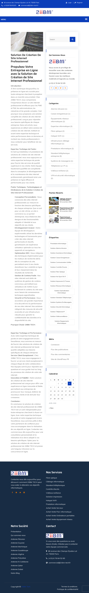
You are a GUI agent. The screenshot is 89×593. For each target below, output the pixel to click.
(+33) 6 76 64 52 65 (57, 83)
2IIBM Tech (25, 586)
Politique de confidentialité (67, 589)
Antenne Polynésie (18, 558)
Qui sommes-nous (18, 535)
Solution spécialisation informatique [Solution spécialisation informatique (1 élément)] (61, 292)
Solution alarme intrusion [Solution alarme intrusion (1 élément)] (59, 248)
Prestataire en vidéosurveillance (65, 217)
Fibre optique (56, 131)
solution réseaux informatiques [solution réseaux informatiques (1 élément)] (61, 286)
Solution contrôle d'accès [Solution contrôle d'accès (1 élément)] (59, 267)
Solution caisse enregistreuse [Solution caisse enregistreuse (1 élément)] (60, 258)
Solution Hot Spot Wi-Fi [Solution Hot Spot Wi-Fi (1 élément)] (58, 276)
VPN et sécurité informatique (63, 175)
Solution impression (54, 496)
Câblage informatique (55, 481)
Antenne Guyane (17, 543)
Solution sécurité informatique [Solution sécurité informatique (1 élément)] (60, 307)
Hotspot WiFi (56, 136)
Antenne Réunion (18, 539)
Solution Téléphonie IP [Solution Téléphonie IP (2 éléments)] (58, 312)
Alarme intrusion (58, 109)
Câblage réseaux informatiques (65, 199)
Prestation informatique (55, 504)
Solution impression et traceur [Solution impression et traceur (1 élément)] (60, 281)
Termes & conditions (69, 586)
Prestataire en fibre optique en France (66, 208)
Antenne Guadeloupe (19, 550)
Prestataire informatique (61, 148)
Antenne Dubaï (17, 569)
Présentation (16, 531)
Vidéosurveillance (58, 171)
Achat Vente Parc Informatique (58, 511)
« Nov (51, 408)
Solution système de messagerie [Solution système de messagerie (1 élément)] (61, 302)
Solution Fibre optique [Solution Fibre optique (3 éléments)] (58, 272)
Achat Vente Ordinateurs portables (60, 515)
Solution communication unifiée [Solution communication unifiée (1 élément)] (61, 262)
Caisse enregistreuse (59, 114)
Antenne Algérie (17, 554)
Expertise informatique (60, 126)
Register (79, 3)
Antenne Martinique (19, 546)
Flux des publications (59, 349)
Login (69, 3)
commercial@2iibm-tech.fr (28, 5)
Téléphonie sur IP (58, 166)
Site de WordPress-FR (60, 359)
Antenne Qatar (17, 565)
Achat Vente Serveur (54, 508)
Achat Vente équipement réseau (59, 519)
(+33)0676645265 (8, 5)
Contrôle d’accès (52, 489)
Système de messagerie (60, 161)
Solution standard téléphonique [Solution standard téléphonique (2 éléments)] (61, 297)
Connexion (55, 345)
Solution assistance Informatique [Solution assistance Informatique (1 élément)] (61, 253)
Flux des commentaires (60, 354)
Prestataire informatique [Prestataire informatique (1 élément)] (58, 243)
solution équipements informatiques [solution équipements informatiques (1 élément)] (62, 322)
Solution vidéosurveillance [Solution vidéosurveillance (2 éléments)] (59, 316)
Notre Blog (15, 573)
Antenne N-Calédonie (19, 561)
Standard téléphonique (55, 485)
